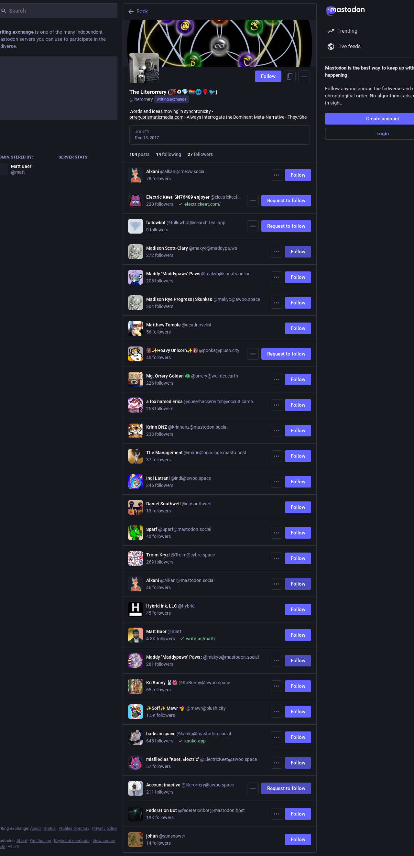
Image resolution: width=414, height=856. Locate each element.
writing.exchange (171, 99)
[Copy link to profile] (290, 76)
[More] (276, 175)
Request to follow (286, 200)
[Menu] (304, 76)
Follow (268, 76)
